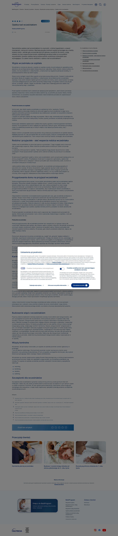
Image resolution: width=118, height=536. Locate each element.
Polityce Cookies (56, 262)
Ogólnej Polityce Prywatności (36, 264)
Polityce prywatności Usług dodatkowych (58, 264)
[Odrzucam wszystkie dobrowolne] (58, 285)
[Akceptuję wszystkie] (80, 285)
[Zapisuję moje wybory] (37, 285)
